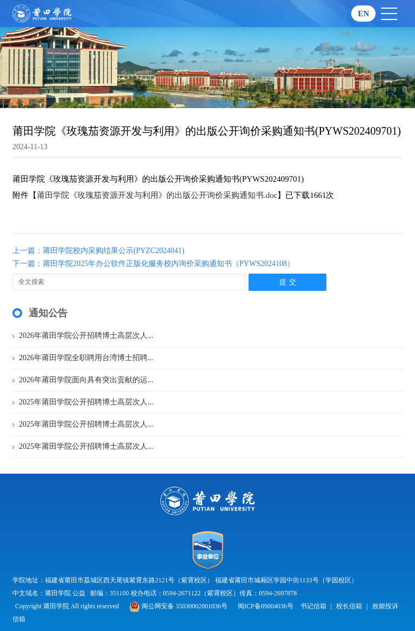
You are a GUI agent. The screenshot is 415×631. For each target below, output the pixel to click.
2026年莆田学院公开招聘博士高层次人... (86, 335)
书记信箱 (313, 606)
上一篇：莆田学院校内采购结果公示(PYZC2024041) (98, 251)
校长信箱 (349, 606)
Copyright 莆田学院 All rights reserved (68, 606)
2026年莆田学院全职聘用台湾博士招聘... (86, 358)
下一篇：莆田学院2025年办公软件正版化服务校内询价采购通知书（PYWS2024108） (153, 264)
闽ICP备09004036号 (265, 606)
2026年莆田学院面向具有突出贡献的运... (86, 380)
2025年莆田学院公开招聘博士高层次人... (86, 402)
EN (363, 13)
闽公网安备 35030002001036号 (178, 606)
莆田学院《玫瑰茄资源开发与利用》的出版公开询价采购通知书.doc (157, 195)
